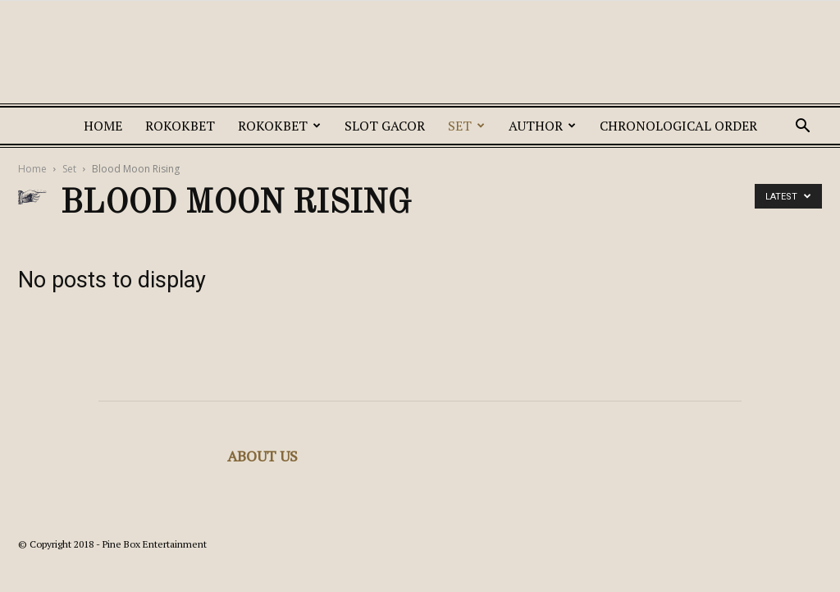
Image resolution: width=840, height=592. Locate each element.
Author (542, 126)
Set (466, 126)
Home (103, 126)
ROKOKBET (180, 126)
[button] (802, 127)
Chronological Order (678, 126)
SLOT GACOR (385, 126)
